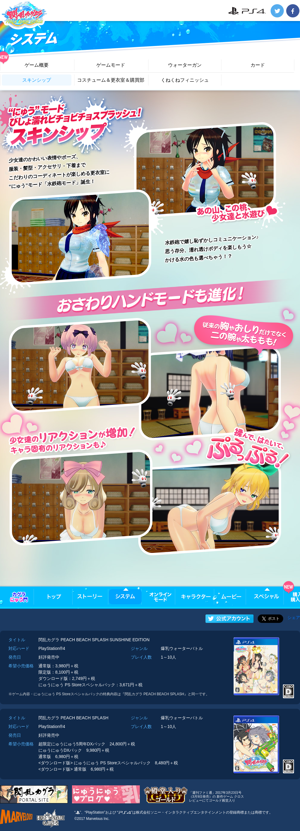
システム (125, 596)
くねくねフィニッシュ (185, 80)
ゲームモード (110, 65)
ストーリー (90, 596)
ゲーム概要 (37, 65)
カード (257, 65)
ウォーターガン (185, 65)
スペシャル (266, 596)
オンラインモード (160, 596)
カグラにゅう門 (19, 596)
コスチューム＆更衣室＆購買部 (110, 80)
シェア (293, 617)
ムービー (231, 596)
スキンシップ (36, 80)
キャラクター (195, 596)
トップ (54, 596)
